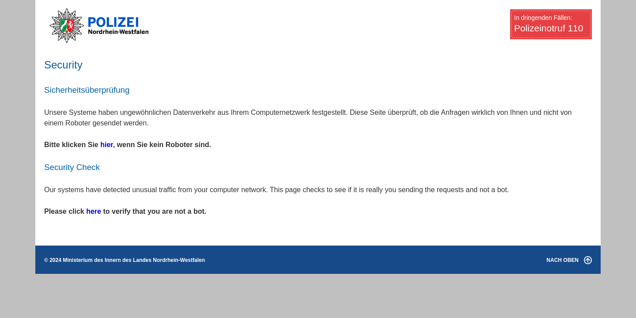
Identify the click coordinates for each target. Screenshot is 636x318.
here (93, 211)
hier (106, 144)
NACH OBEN (569, 260)
